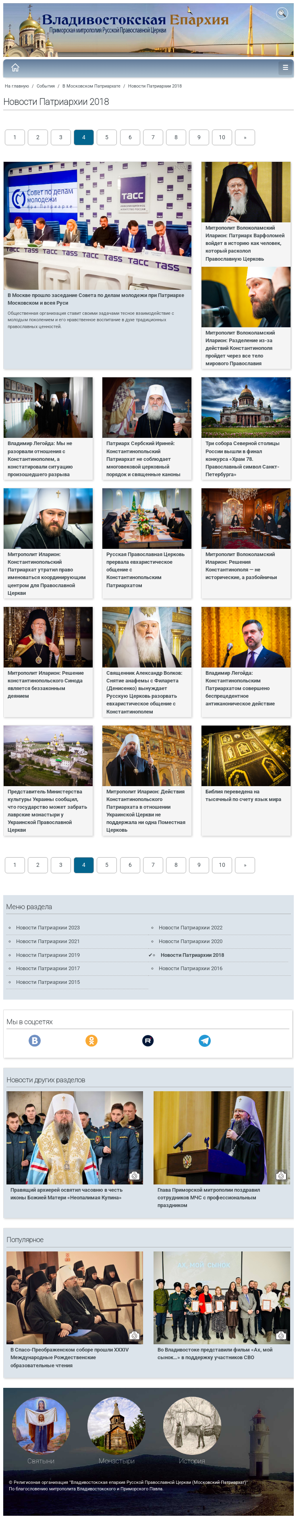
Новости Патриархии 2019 (48, 955)
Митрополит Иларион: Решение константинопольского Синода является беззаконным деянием (46, 684)
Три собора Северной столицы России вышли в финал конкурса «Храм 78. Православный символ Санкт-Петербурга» (243, 458)
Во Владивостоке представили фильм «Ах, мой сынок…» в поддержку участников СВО (215, 1353)
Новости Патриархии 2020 (190, 941)
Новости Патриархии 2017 (48, 968)
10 (222, 137)
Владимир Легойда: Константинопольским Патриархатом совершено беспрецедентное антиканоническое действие (240, 688)
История (192, 1461)
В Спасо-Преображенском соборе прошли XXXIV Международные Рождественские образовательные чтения (69, 1357)
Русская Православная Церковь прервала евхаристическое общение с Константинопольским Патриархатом (145, 569)
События (46, 86)
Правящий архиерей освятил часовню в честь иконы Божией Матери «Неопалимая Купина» (66, 1194)
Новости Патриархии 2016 (190, 968)
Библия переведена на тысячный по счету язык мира (243, 795)
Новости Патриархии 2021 (48, 941)
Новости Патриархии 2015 (48, 982)
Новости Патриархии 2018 (155, 86)
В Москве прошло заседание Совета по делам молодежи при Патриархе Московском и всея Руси (96, 299)
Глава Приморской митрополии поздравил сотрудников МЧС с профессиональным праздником (209, 1197)
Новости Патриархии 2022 (190, 928)
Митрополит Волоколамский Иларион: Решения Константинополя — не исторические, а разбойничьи (241, 565)
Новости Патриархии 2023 (48, 928)
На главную (17, 86)
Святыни (40, 1461)
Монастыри (117, 1461)
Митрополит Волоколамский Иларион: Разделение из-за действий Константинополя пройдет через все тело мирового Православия (240, 348)
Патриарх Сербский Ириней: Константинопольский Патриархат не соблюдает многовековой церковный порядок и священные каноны (143, 458)
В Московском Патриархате (91, 86)
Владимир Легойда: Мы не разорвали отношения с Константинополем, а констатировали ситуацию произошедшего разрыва (40, 458)
